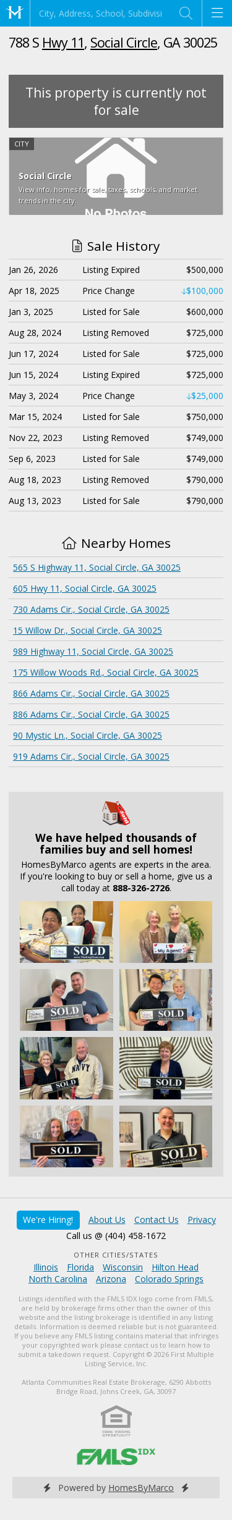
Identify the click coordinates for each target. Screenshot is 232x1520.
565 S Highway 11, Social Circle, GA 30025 (97, 567)
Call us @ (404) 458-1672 (116, 1235)
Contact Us (156, 1219)
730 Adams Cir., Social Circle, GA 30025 (91, 609)
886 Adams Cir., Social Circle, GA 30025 (91, 714)
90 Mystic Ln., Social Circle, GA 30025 (87, 735)
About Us (107, 1219)
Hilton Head (175, 1267)
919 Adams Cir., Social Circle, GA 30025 (91, 756)
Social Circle (123, 42)
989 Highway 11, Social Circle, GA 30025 (93, 651)
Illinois (45, 1267)
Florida (80, 1267)
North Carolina (57, 1279)
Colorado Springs (169, 1279)
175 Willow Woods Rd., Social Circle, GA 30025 (106, 672)
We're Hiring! (48, 1219)
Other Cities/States (116, 1254)
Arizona (111, 1279)
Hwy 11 (63, 42)
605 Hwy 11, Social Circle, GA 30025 (85, 588)
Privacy (201, 1219)
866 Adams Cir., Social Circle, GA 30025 (91, 693)
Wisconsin (123, 1267)
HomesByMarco (141, 1487)
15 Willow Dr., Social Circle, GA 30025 (87, 630)
